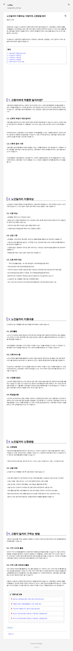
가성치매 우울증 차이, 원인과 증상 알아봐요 (26, 608)
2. (9, 199)
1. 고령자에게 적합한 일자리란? (16, 53)
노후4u (10, 5)
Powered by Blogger (36, 643)
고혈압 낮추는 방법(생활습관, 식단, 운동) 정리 (27, 604)
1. (9, 100)
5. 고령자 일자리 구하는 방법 (15, 61)
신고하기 (36, 647)
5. (9, 533)
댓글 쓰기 (11, 634)
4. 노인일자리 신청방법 (14, 59)
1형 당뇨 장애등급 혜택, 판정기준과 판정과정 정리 (28, 599)
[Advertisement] (36, 80)
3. (9, 319)
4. (9, 441)
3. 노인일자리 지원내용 (14, 57)
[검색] (69, 4)
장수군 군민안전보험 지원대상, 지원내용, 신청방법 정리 (30, 618)
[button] (65, 16)
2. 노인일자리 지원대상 (14, 55)
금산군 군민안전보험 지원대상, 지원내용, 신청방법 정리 (30, 613)
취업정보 (10, 627)
